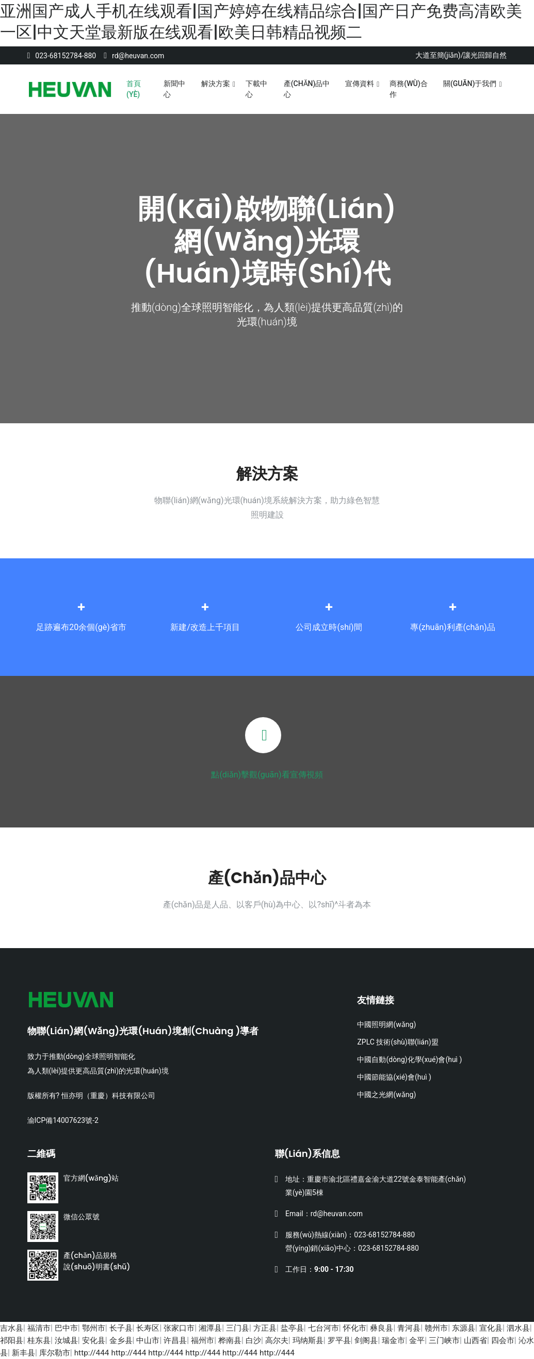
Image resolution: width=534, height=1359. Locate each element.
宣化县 (519, 1328)
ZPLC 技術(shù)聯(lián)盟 (397, 1042)
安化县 (128, 1340)
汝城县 (99, 1340)
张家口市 (189, 1328)
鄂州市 (99, 1328)
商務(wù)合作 (408, 88)
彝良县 (403, 1328)
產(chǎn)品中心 (307, 88)
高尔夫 (321, 1340)
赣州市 (461, 1328)
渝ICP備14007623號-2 (63, 1120)
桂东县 (70, 1340)
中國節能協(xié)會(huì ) (394, 1077)
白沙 (296, 1340)
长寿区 (156, 1328)
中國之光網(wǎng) (386, 1094)
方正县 (280, 1328)
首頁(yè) (133, 88)
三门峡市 (498, 1340)
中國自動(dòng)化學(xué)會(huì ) (409, 1059)
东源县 (490, 1328)
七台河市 (342, 1328)
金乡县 (156, 1340)
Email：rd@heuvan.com (324, 1213)
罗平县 (387, 1340)
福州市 (243, 1340)
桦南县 (272, 1340)
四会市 (33, 1352)
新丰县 (90, 1352)
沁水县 (62, 1352)
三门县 (251, 1328)
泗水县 (12, 1340)
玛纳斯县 (354, 1340)
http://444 (162, 1352)
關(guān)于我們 (470, 83)
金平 (469, 1340)
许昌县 (214, 1340)
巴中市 (70, 1328)
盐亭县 (309, 1328)
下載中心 (256, 88)
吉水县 (12, 1328)
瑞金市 (444, 1340)
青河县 (432, 1328)
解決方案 (215, 83)
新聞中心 (174, 88)
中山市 (185, 1340)
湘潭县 (222, 1328)
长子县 (128, 1328)
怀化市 (375, 1328)
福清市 (41, 1328)
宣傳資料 (359, 83)
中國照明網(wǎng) (386, 1024)
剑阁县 (415, 1340)
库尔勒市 (123, 1352)
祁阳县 (41, 1340)
